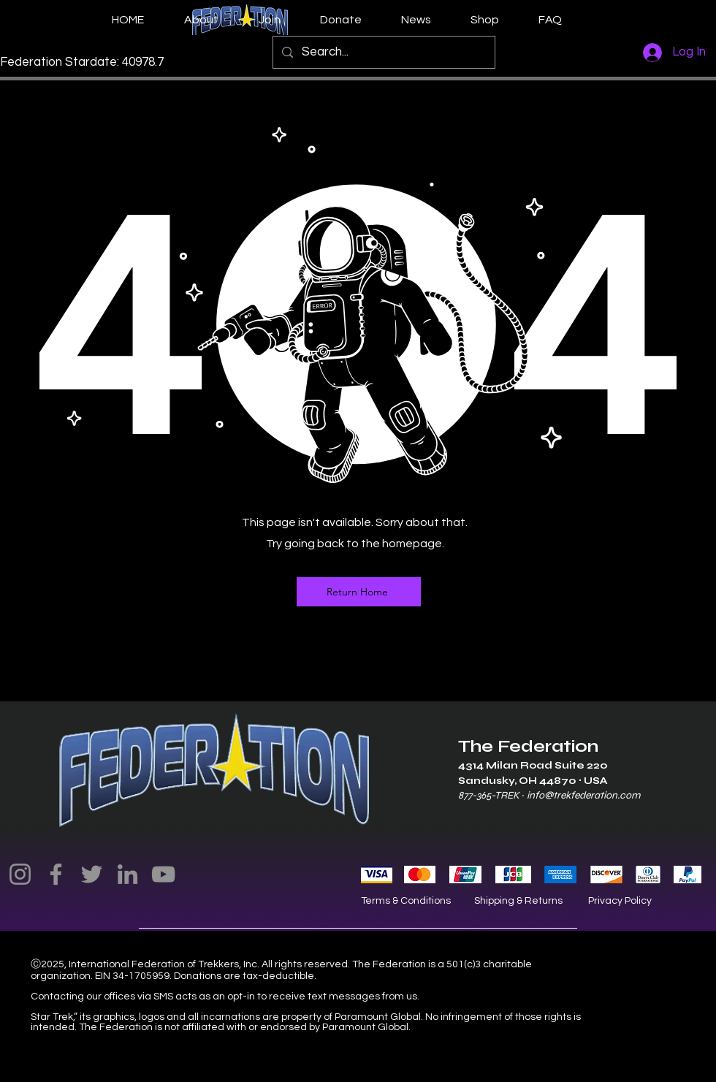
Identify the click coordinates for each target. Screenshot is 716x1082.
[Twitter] (91, 874)
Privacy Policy (620, 901)
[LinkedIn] (127, 874)
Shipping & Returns (518, 901)
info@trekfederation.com (583, 795)
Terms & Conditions (406, 901)
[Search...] (383, 52)
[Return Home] (359, 591)
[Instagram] (20, 874)
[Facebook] (56, 874)
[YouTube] (163, 874)
